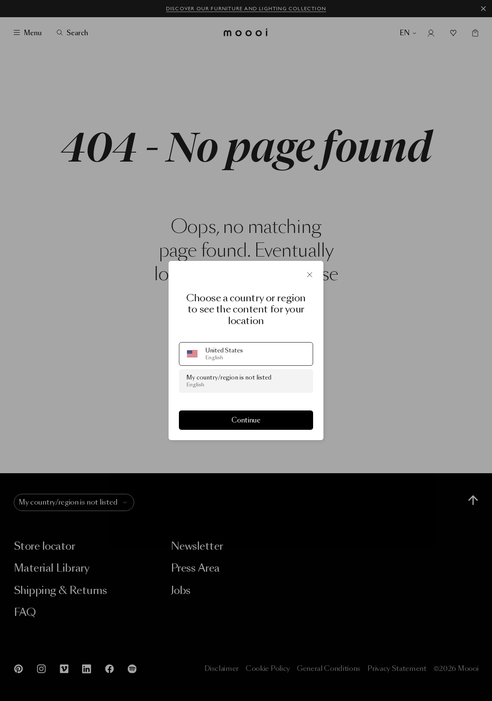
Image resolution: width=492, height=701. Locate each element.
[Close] (309, 274)
